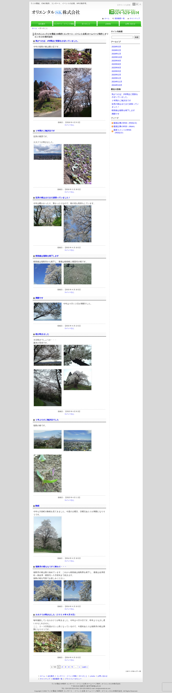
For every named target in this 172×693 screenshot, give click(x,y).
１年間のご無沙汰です (45, 131)
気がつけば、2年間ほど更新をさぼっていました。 (57, 41)
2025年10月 (117, 57)
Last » (85, 667)
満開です (39, 298)
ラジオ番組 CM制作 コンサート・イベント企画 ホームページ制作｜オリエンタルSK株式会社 (84, 691)
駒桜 (37, 506)
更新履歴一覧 (120, 18)
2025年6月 (116, 67)
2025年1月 (116, 78)
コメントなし (69, 125)
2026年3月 (116, 47)
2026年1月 (116, 54)
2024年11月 (117, 81)
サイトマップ (135, 18)
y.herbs (108, 24)
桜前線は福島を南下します (47, 256)
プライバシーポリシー (73, 679)
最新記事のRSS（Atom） (125, 126)
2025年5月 (116, 71)
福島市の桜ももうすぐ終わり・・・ (50, 567)
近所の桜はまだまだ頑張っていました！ (52, 198)
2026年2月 (116, 50)
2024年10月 (117, 85)
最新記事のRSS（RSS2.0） (126, 123)
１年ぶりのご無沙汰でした (47, 420)
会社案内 (41, 24)
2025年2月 (116, 75)
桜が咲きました (42, 334)
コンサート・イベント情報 (64, 24)
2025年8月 (116, 64)
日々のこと (86, 24)
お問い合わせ (130, 24)
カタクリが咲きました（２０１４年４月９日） (55, 615)
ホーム (106, 18)
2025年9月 (116, 61)
